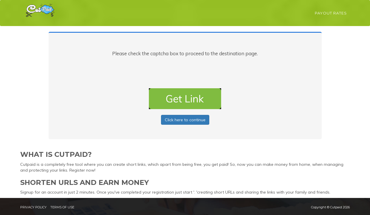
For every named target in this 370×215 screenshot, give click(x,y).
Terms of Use (62, 207)
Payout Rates (331, 13)
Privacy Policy (33, 207)
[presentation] (185, 71)
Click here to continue (185, 119)
